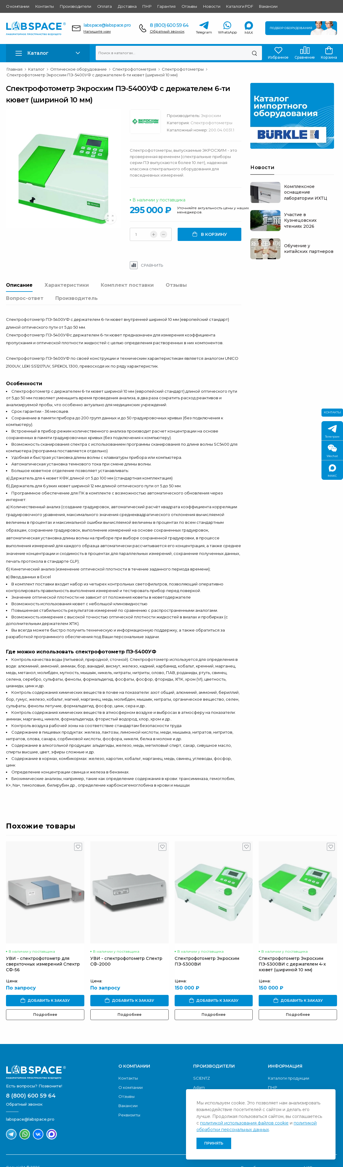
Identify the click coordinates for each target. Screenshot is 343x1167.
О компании (17, 6)
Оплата (104, 6)
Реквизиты (129, 1101)
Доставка (127, 6)
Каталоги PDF (239, 6)
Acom (199, 1083)
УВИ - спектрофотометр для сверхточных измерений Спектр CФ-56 (43, 951)
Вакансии (268, 6)
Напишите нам (97, 31)
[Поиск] (254, 53)
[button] (48, 53)
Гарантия (166, 6)
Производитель (76, 298)
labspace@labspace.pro (107, 25)
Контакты (44, 6)
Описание (19, 285)
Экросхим (212, 115)
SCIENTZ (201, 1065)
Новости (211, 6)
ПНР (146, 6)
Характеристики (67, 285)
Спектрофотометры (213, 122)
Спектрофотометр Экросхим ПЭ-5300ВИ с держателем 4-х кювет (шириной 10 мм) (292, 951)
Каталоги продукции (288, 1065)
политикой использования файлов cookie (244, 1123)
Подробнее (45, 1001)
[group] (64, 168)
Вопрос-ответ (24, 298)
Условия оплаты (284, 1083)
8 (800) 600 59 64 (169, 25)
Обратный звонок (167, 31)
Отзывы (189, 6)
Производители (75, 6)
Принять (213, 1143)
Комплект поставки (127, 285)
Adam (199, 1074)
